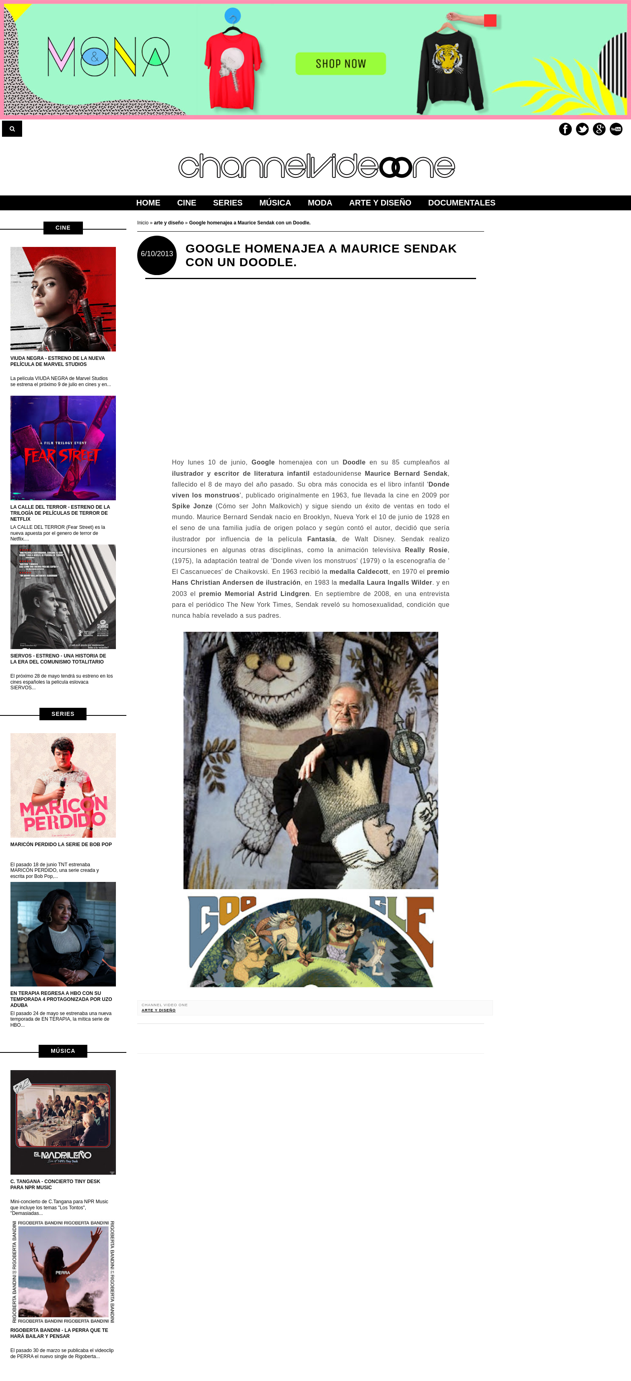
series (63, 714)
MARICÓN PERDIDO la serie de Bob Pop (61, 844)
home (148, 202)
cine (63, 227)
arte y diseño (159, 1010)
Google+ (599, 129)
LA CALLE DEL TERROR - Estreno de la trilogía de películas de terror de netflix (60, 513)
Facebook (565, 129)
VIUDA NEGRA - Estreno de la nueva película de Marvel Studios (57, 361)
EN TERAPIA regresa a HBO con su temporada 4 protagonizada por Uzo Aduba (61, 999)
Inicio (143, 223)
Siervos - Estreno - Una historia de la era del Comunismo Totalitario (58, 659)
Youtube (616, 129)
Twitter (582, 129)
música (63, 1051)
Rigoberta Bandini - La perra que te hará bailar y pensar (59, 1333)
